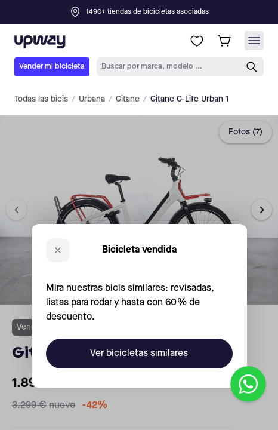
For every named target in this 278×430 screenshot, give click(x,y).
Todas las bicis (41, 99)
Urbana (92, 99)
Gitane (128, 99)
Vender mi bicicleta (52, 66)
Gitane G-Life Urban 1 (189, 99)
